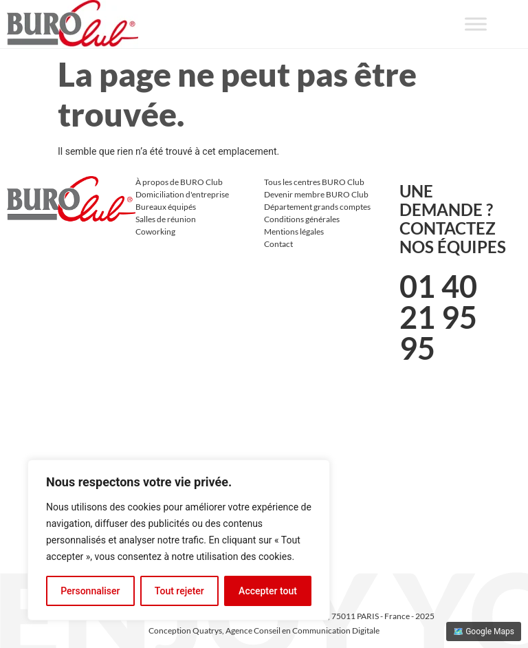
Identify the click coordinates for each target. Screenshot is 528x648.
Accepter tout (268, 590)
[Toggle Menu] (476, 23)
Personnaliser (90, 590)
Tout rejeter (179, 590)
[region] (179, 540)
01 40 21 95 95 (438, 317)
